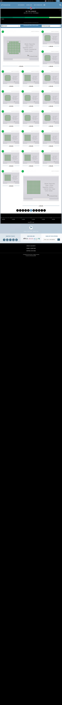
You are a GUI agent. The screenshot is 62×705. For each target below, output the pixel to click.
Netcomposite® (33, 255)
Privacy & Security (31, 245)
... (41, 210)
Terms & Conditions (31, 248)
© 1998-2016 (25, 254)
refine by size (31, 222)
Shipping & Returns (31, 250)
